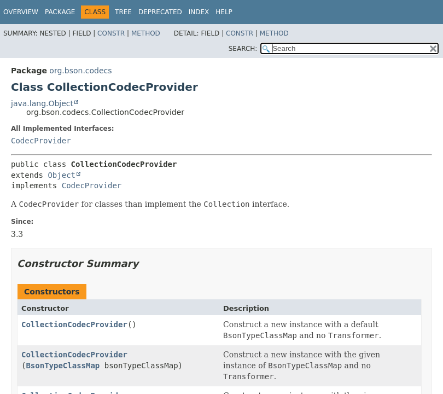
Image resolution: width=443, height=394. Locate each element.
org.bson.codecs (80, 70)
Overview (20, 12)
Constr (111, 33)
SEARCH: (243, 49)
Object (61, 175)
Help (223, 12)
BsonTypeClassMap (63, 365)
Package (60, 12)
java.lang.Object (42, 103)
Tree (123, 12)
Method (145, 33)
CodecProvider (41, 140)
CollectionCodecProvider (74, 324)
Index (199, 12)
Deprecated (160, 12)
